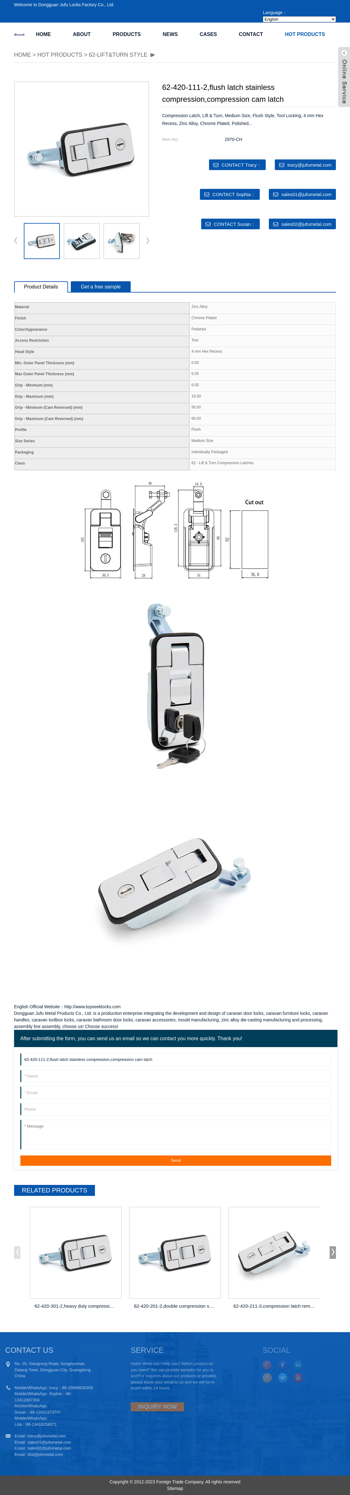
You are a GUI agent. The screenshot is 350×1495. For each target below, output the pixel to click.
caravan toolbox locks (53, 1019)
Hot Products (305, 34)
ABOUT (82, 34)
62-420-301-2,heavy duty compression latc (76, 1306)
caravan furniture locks (288, 1013)
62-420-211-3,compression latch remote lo (275, 1306)
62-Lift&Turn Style (118, 55)
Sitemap (175, 1488)
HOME (22, 55)
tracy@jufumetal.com (309, 165)
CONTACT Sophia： (233, 194)
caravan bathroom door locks (104, 1019)
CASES (208, 34)
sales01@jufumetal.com (306, 194)
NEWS (170, 34)
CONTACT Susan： (234, 224)
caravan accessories (155, 1019)
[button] (147, 241)
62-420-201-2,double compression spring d (176, 1306)
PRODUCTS (126, 34)
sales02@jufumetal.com (306, 224)
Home (43, 34)
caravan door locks (245, 1013)
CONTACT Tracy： (241, 165)
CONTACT (251, 34)
